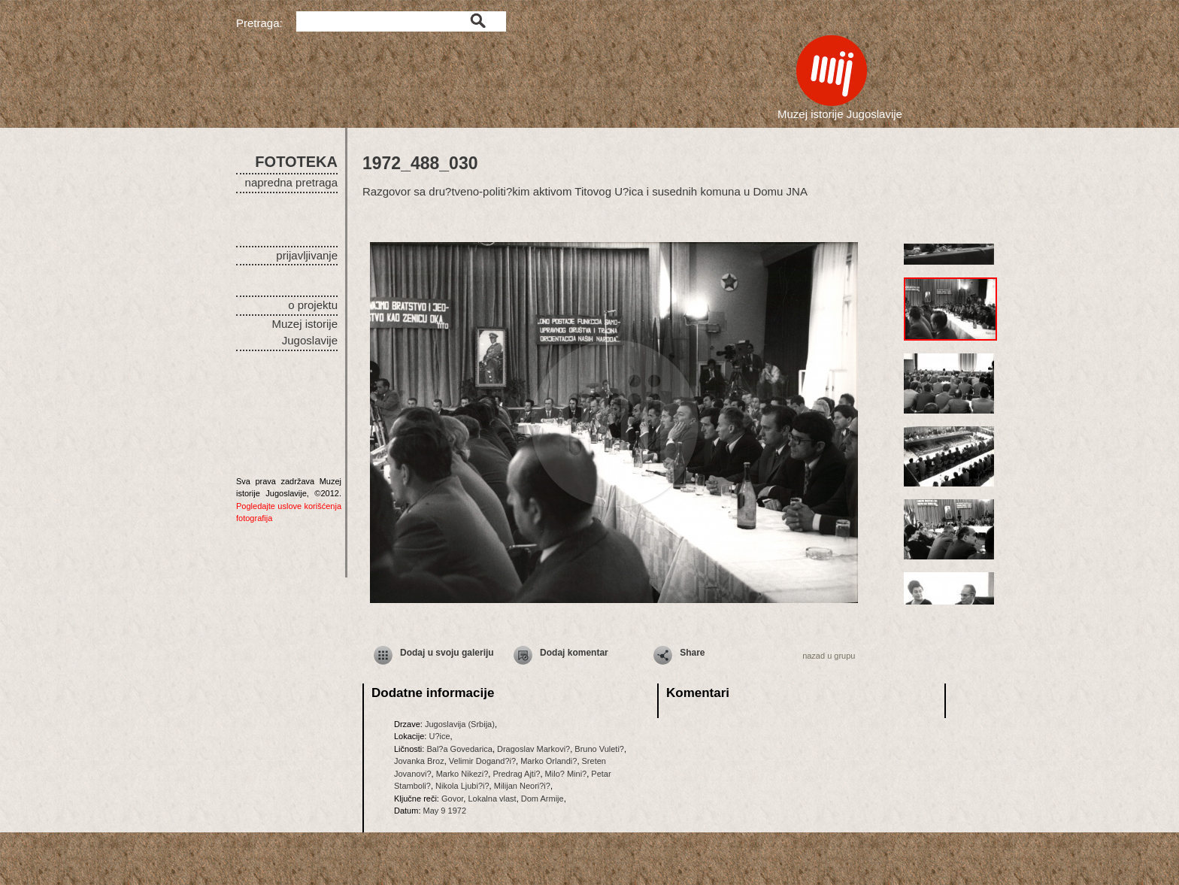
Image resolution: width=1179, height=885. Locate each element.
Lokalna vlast (492, 798)
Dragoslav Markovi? (533, 748)
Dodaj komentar (574, 652)
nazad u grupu (828, 655)
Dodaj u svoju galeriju (447, 652)
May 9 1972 (444, 810)
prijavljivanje (307, 255)
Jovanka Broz (419, 760)
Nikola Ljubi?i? (462, 785)
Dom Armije (542, 798)
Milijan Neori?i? (522, 785)
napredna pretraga (291, 182)
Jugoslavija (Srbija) (460, 724)
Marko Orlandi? (548, 760)
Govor (452, 798)
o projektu (313, 305)
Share (692, 652)
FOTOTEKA (296, 161)
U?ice (439, 736)
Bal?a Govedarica (459, 748)
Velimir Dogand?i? (482, 760)
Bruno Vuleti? (599, 748)
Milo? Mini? (566, 773)
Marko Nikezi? (462, 773)
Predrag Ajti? (516, 773)
